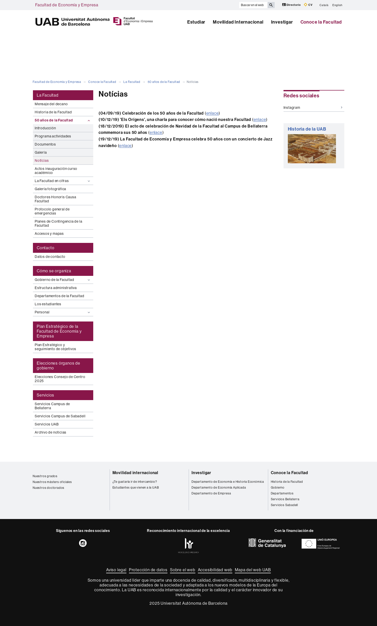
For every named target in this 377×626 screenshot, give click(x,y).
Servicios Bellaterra (285, 499)
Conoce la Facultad (321, 22)
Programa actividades (53, 136)
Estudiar (196, 22)
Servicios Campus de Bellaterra (52, 406)
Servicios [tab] (45, 395)
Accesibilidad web (215, 569)
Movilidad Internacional (238, 22)
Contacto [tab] (45, 247)
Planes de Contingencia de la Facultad (58, 223)
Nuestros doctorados (48, 488)
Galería (41, 152)
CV (308, 5)
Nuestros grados (45, 476)
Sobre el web (182, 569)
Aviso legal (116, 569)
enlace (212, 113)
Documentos (45, 144)
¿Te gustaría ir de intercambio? (134, 482)
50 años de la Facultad (164, 82)
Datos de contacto (50, 257)
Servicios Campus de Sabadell (60, 416)
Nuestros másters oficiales (52, 482)
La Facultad (131, 82)
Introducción (45, 128)
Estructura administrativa (56, 288)
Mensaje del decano (51, 104)
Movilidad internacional (135, 472)
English (337, 5)
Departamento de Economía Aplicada (219, 487)
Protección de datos (148, 569)
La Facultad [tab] (48, 95)
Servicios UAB (47, 424)
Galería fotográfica (50, 189)
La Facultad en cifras (63, 181)
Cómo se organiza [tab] (54, 271)
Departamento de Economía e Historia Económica (228, 482)
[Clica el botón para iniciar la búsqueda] (271, 5)
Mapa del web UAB (253, 569)
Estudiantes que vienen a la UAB (135, 487)
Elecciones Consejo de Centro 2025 (60, 379)
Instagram (313, 107)
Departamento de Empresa (211, 493)
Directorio (291, 5)
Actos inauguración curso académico (56, 171)
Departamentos (282, 493)
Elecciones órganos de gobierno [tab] (58, 365)
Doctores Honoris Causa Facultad (55, 199)
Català (324, 5)
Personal (63, 312)
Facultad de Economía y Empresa (66, 5)
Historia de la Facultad (53, 112)
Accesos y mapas (49, 233)
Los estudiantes (48, 304)
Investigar (282, 22)
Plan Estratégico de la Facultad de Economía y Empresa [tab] (59, 331)
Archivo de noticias (50, 432)
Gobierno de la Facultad (63, 280)
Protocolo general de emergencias (52, 211)
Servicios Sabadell (284, 505)
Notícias (42, 160)
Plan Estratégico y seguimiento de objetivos (55, 347)
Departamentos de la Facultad (59, 296)
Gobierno (278, 487)
